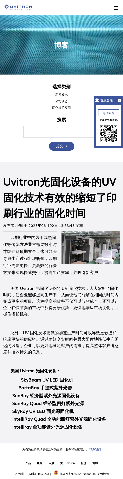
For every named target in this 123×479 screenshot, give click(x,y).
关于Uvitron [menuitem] (67, 463)
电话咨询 (108, 113)
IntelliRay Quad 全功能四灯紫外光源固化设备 (59, 418)
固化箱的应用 (61, 107)
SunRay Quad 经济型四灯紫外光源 (48, 403)
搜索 (61, 120)
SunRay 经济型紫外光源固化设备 (46, 395)
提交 (59, 145)
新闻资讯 (61, 94)
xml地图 (103, 474)
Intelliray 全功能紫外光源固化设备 (47, 426)
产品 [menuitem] (28, 463)
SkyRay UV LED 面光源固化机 (43, 411)
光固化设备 (46, 288)
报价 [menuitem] (83, 463)
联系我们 (95, 449)
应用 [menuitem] (51, 463)
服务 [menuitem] (39, 463)
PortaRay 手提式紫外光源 (45, 387)
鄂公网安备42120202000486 (78, 474)
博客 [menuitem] (95, 463)
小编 (19, 225)
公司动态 (61, 100)
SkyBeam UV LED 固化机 (47, 379)
